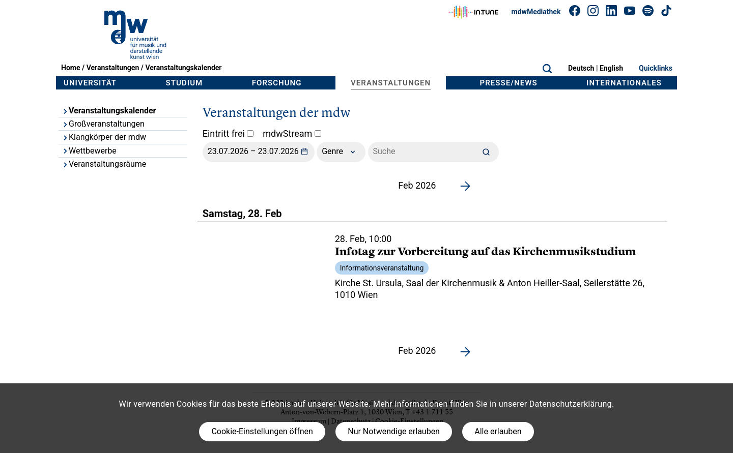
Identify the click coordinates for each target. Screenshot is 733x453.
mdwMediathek (536, 12)
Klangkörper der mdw (104, 137)
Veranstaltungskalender (183, 68)
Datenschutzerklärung (570, 404)
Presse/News (509, 82)
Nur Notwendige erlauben (394, 431)
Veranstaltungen (113, 68)
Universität (90, 82)
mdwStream (292, 133)
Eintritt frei (228, 133)
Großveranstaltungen (103, 124)
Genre (341, 152)
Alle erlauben (497, 431)
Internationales (624, 82)
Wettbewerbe (89, 151)
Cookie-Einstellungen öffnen (262, 431)
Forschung (277, 82)
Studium (184, 82)
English (611, 68)
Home (70, 68)
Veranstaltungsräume (104, 164)
